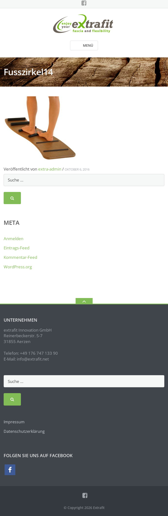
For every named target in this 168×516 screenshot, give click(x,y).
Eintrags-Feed (16, 248)
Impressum (14, 422)
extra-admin (49, 169)
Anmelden (13, 238)
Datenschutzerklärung (24, 431)
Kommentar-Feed (20, 257)
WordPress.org (18, 267)
